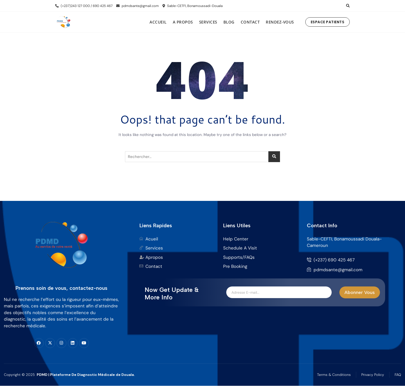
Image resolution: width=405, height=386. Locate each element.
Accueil (158, 22)
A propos (183, 22)
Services (208, 22)
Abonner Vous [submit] (360, 292)
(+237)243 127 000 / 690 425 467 (84, 6)
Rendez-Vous (280, 22)
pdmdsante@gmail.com (137, 6)
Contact (250, 22)
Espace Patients (328, 22)
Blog (229, 22)
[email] (279, 292)
